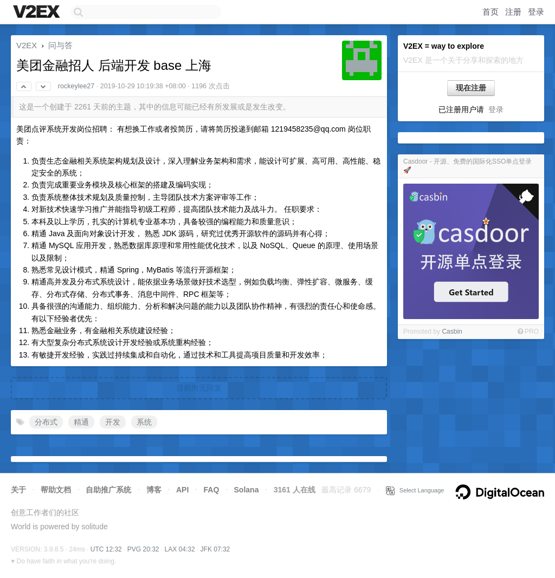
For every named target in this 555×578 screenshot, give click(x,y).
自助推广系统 (108, 489)
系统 (144, 422)
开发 (112, 422)
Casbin (452, 331)
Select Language (415, 490)
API (182, 489)
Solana (246, 489)
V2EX (26, 45)
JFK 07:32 (215, 549)
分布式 (46, 422)
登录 (536, 11)
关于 (18, 489)
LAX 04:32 (180, 549)
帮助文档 (56, 489)
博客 (154, 489)
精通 (81, 422)
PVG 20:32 (143, 549)
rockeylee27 (76, 86)
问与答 (60, 45)
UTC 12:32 (106, 549)
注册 (513, 11)
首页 (490, 11)
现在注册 (471, 87)
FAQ (212, 489)
